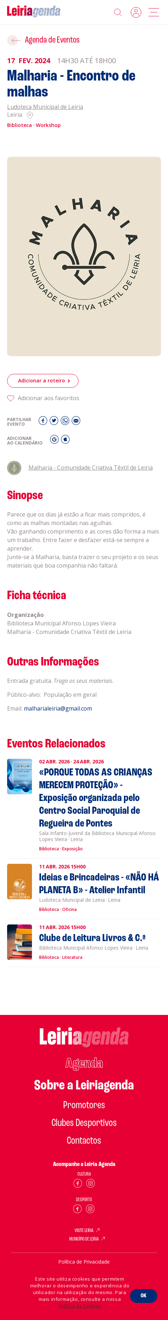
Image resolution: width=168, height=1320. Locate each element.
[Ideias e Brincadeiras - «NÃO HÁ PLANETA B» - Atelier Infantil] (77, 891)
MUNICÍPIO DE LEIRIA (84, 1239)
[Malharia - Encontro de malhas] (84, 256)
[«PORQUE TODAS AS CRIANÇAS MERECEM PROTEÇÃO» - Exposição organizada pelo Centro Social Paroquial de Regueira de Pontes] (77, 808)
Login (136, 12)
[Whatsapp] (65, 429)
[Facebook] (43, 429)
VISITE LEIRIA (84, 1230)
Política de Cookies (80, 1306)
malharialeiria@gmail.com (58, 715)
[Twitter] (54, 429)
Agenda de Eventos (52, 40)
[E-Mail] (76, 429)
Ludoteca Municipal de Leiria (45, 107)
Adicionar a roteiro (41, 387)
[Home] (33, 12)
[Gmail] (55, 447)
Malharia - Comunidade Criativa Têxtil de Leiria (80, 475)
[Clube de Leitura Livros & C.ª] (77, 945)
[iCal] (65, 447)
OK (144, 1296)
